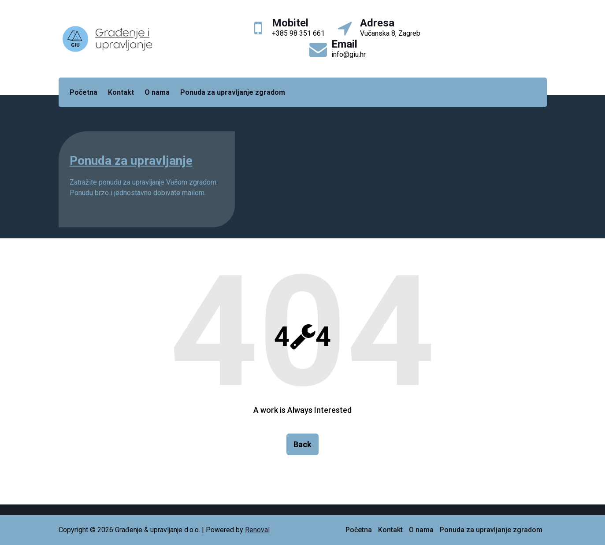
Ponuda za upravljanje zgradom (232, 92)
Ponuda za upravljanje (131, 160)
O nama (157, 92)
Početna (83, 92)
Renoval (257, 530)
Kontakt (121, 92)
